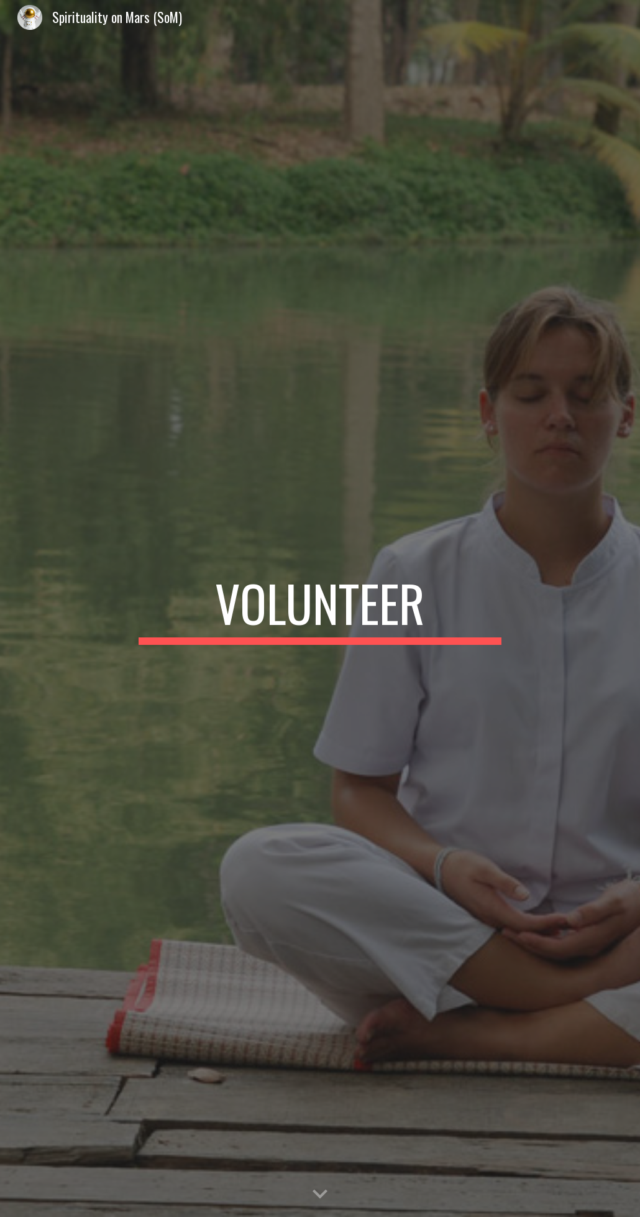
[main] (320, 609)
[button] (320, 1195)
